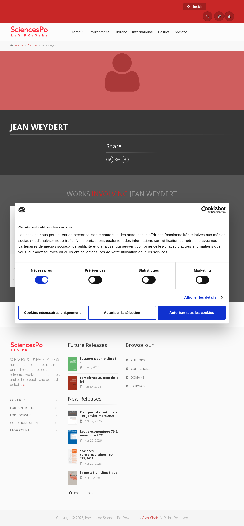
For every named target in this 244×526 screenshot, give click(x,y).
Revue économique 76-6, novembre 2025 (99, 433)
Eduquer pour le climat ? (98, 360)
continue (29, 384)
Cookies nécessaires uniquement (52, 312)
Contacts (18, 400)
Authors (32, 45)
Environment (98, 32)
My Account (19, 430)
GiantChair (150, 518)
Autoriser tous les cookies (191, 312)
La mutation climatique (98, 472)
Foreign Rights (22, 408)
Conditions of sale (25, 423)
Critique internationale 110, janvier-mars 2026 (98, 414)
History (120, 32)
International (142, 32)
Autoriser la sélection (122, 312)
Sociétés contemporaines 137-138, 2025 (96, 454)
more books (80, 492)
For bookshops (23, 415)
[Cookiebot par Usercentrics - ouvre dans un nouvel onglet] (205, 209)
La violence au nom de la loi (99, 380)
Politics (164, 32)
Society (181, 32)
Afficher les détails (200, 297)
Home (76, 32)
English (194, 7)
